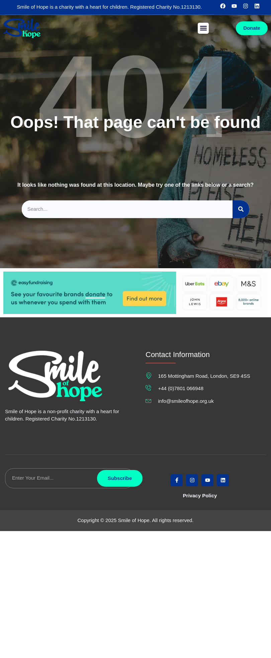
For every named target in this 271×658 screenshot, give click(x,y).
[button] (203, 28)
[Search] (241, 209)
